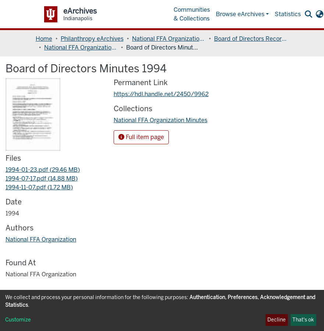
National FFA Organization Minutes (81, 47)
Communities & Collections (192, 14)
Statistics (288, 14)
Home (44, 38)
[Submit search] (309, 14)
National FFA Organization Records (169, 38)
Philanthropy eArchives (92, 38)
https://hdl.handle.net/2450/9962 (161, 94)
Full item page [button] (141, 137)
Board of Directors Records (251, 38)
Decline (276, 320)
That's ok (303, 320)
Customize (18, 320)
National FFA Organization (41, 239)
